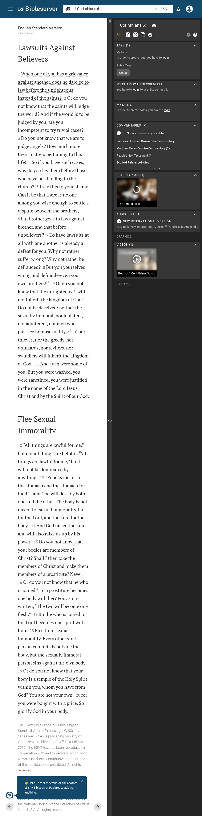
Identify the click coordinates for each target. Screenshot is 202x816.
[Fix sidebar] (109, 21)
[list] (157, 152)
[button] (10, 9)
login (165, 57)
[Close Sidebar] (109, 420)
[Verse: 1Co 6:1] (154, 25)
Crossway (29, 33)
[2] (74, 290)
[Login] (189, 9)
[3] (69, 330)
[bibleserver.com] (38, 9)
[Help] (195, 34)
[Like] (119, 34)
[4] (37, 589)
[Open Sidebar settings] (188, 34)
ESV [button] (167, 9)
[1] (48, 282)
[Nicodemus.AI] (9, 795)
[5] (75, 637)
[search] (114, 9)
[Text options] (178, 9)
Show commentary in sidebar (146, 133)
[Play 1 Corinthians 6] (157, 221)
